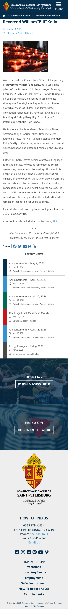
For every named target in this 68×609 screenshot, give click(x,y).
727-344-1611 (39, 534)
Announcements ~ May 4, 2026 (26, 263)
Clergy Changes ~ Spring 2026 (26, 346)
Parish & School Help (34, 384)
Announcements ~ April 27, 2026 (27, 280)
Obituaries (12, 33)
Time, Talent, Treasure (34, 430)
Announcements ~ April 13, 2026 (28, 329)
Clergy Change (19, 354)
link (55, 221)
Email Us (34, 542)
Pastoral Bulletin (26, 33)
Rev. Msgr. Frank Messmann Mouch (29, 313)
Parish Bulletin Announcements (26, 271)
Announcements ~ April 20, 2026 (28, 296)
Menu (59, 6)
